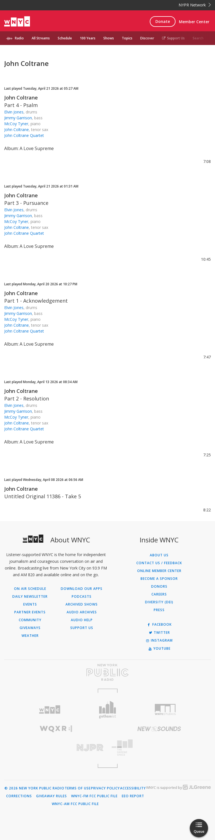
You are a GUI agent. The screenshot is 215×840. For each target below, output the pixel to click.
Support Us (173, 38)
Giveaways (30, 628)
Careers (159, 594)
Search (198, 38)
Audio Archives (82, 612)
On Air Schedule (30, 588)
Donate (162, 21)
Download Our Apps (81, 588)
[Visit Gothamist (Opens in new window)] (108, 709)
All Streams (41, 38)
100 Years (87, 38)
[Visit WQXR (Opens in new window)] (56, 728)
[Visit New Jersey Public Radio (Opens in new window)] (56, 747)
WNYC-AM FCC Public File (75, 804)
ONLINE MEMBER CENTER (159, 571)
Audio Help (82, 620)
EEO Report (133, 796)
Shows (108, 38)
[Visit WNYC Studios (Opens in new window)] (165, 709)
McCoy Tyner (16, 123)
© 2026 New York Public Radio (34, 788)
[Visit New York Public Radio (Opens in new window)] (107, 672)
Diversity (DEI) (159, 602)
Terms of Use (78, 788)
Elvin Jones (14, 112)
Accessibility (133, 788)
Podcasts (82, 596)
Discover (147, 38)
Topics (127, 38)
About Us (159, 555)
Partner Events (30, 612)
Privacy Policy (105, 788)
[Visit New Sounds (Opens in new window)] (159, 728)
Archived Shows (82, 604)
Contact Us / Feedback (159, 563)
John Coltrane (21, 97)
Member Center (194, 21)
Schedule (65, 38)
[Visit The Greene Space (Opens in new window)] (159, 747)
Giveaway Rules (51, 796)
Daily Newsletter (30, 596)
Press (159, 610)
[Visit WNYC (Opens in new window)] (50, 709)
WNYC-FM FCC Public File (94, 796)
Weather (30, 635)
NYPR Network (195, 5)
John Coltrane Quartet (24, 135)
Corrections (19, 796)
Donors (159, 586)
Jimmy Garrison (18, 117)
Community (30, 620)
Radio (19, 38)
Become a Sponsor (159, 578)
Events (30, 604)
